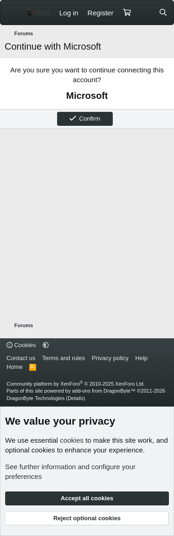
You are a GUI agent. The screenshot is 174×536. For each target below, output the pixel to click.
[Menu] (13, 12)
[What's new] (144, 13)
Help (141, 358)
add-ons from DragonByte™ (103, 391)
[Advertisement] (87, 225)
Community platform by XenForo (75, 384)
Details (76, 398)
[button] (46, 345)
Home (14, 366)
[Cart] (126, 13)
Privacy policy (110, 358)
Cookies (21, 345)
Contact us (20, 358)
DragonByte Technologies (35, 398)
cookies (72, 440)
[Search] (163, 13)
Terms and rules (63, 358)
